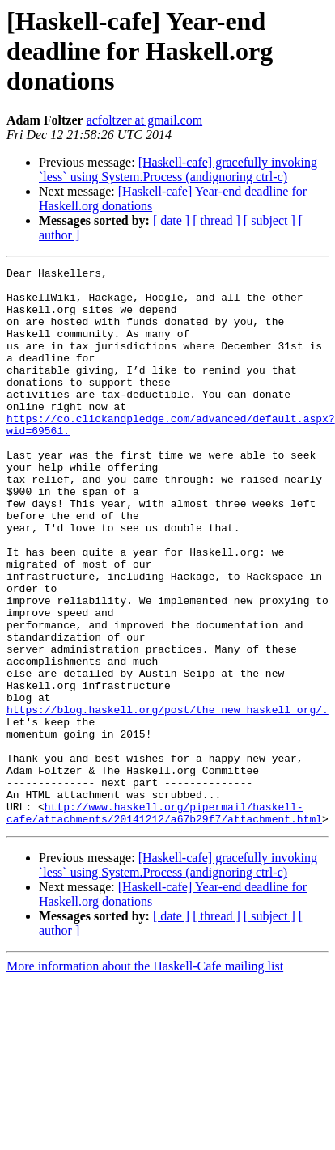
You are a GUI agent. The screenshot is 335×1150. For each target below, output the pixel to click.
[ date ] (171, 220)
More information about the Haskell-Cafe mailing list (144, 1077)
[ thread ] (216, 220)
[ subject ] (269, 220)
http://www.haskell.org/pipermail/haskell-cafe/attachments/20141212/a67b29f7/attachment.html (164, 922)
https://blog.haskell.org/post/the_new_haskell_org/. (167, 799)
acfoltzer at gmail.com (144, 120)
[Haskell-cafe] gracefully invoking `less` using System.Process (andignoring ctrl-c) (178, 169)
